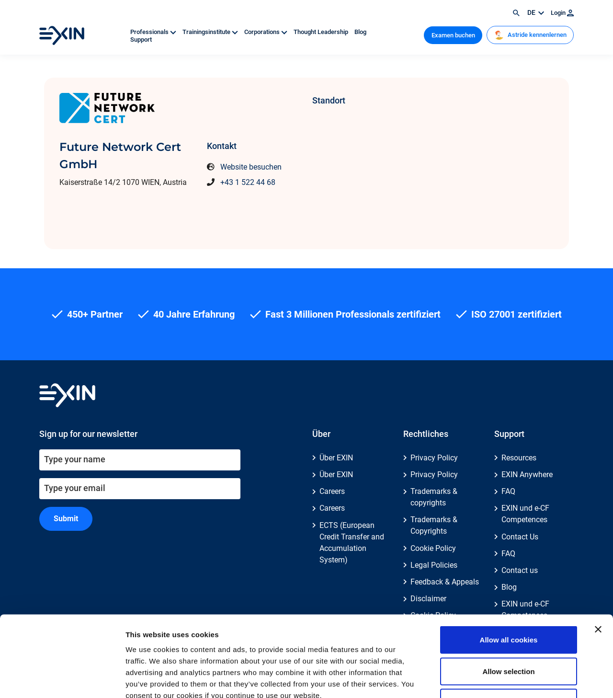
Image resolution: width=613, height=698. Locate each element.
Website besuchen (251, 167)
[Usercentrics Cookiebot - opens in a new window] (62, 679)
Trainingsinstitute (210, 31)
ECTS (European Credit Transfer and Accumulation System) (351, 542)
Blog (360, 31)
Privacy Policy (434, 457)
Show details (502, 679)
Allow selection (508, 604)
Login (562, 12)
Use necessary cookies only (508, 635)
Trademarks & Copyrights (433, 525)
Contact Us (519, 536)
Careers (332, 491)
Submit (66, 518)
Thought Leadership (322, 31)
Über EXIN (336, 457)
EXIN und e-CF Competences (525, 513)
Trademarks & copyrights (433, 497)
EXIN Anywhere (527, 474)
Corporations (266, 31)
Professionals (154, 31)
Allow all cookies (509, 572)
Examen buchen (453, 35)
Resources (518, 457)
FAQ (508, 491)
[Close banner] (598, 562)
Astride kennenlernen (530, 35)
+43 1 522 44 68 (247, 182)
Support (141, 39)
